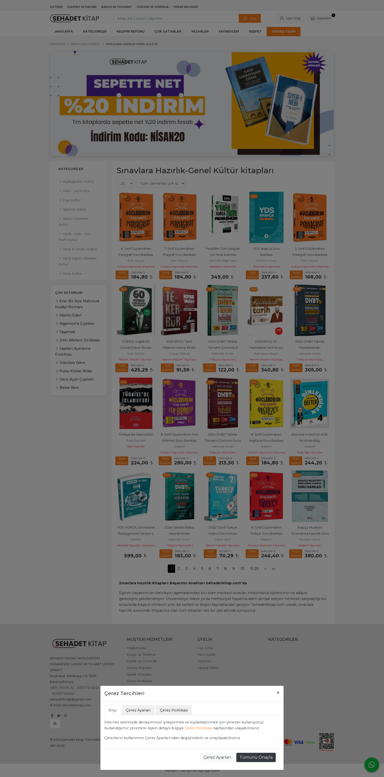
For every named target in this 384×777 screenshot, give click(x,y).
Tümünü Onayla (256, 757)
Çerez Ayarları (217, 757)
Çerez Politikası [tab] (174, 710)
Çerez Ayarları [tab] (138, 710)
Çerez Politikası (199, 728)
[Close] (278, 692)
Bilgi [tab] (112, 710)
